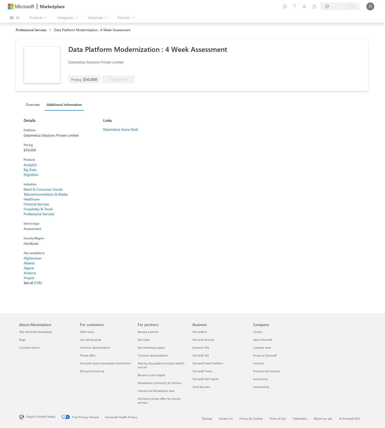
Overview (33, 104)
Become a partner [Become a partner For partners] (148, 332)
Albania (29, 263)
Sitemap (207, 418)
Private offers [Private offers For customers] (88, 355)
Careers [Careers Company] (257, 332)
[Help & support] (295, 6)
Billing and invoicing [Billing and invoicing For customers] (92, 371)
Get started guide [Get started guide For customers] (90, 340)
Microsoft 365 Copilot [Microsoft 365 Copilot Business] (205, 379)
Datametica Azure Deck (120, 129)
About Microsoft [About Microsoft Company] (262, 340)
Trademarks (299, 418)
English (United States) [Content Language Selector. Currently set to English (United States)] (41, 416)
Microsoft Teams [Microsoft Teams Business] (202, 371)
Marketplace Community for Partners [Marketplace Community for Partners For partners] (160, 383)
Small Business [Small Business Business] (201, 387)
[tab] (34, 104)
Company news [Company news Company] (262, 347)
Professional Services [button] (31, 30)
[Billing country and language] (339, 6)
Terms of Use (277, 418)
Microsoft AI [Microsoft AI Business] (199, 332)
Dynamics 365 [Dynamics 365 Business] (200, 347)
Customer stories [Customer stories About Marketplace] (29, 347)
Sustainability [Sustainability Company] (261, 387)
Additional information (64, 104)
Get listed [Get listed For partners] (144, 340)
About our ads (323, 418)
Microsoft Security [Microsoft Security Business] (203, 340)
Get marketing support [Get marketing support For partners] (151, 347)
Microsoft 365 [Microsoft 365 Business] (200, 355)
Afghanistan (32, 258)
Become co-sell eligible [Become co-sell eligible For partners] (151, 375)
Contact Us (226, 418)
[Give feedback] (285, 6)
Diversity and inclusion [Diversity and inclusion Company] (266, 371)
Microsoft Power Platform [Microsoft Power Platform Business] (207, 363)
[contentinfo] (51, 30)
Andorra (30, 273)
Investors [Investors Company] (258, 363)
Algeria (29, 268)
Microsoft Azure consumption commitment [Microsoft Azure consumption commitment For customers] (105, 363)
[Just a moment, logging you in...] (370, 6)
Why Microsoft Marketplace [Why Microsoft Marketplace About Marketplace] (35, 332)
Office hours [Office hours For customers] (87, 332)
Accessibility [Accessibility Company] (260, 379)
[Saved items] (304, 6)
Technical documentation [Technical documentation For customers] (95, 347)
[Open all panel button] (14, 18)
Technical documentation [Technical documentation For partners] (153, 355)
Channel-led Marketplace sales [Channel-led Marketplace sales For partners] (156, 391)
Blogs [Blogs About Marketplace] (22, 340)
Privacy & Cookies (251, 418)
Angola (29, 277)
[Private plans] (314, 6)
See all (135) (33, 282)
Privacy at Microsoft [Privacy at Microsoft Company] (265, 355)
